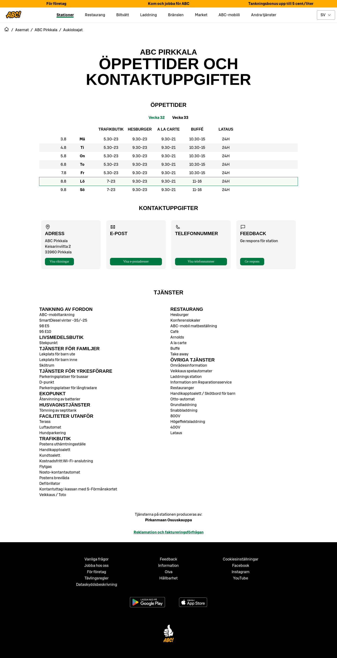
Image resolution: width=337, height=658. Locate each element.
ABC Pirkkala (168, 52)
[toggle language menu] (326, 15)
